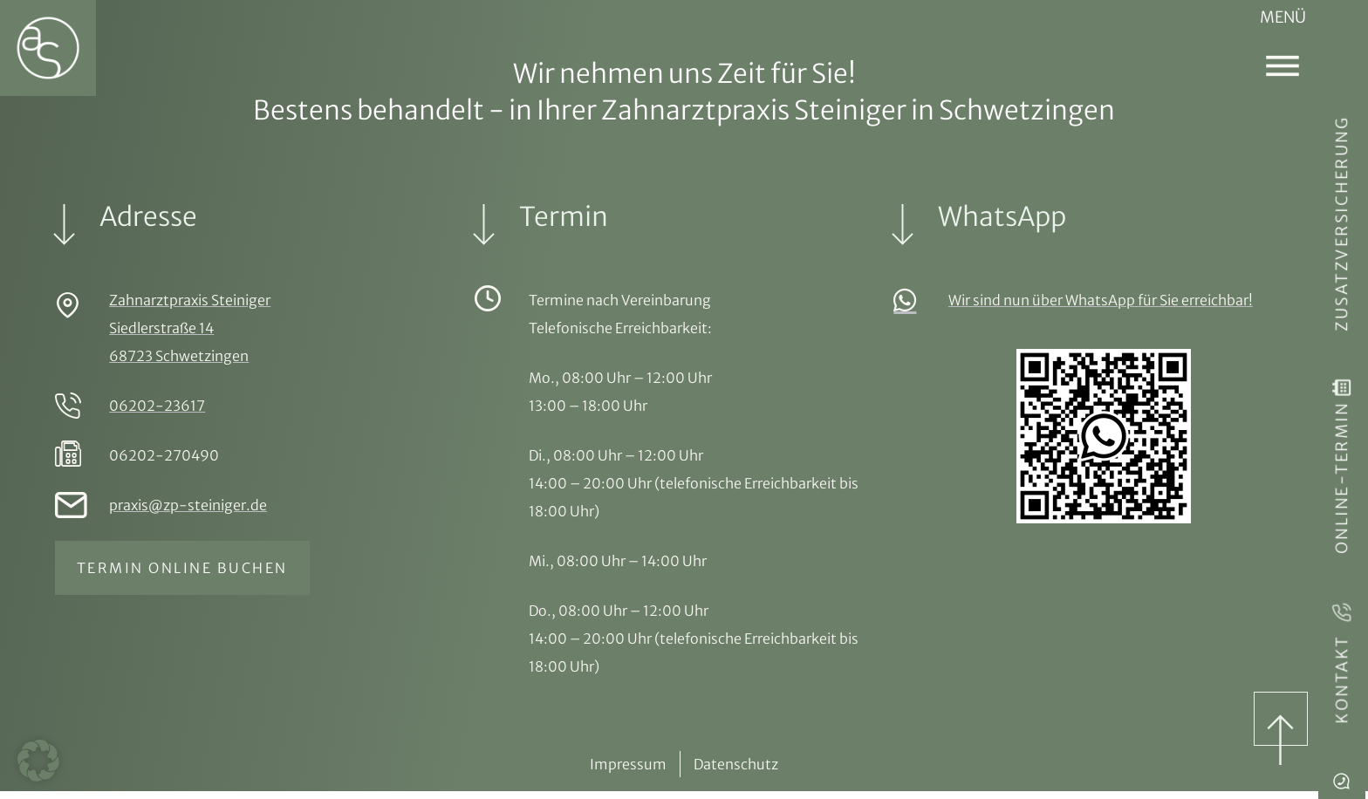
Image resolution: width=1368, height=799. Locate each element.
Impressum (628, 772)
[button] (38, 760)
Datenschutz (736, 772)
